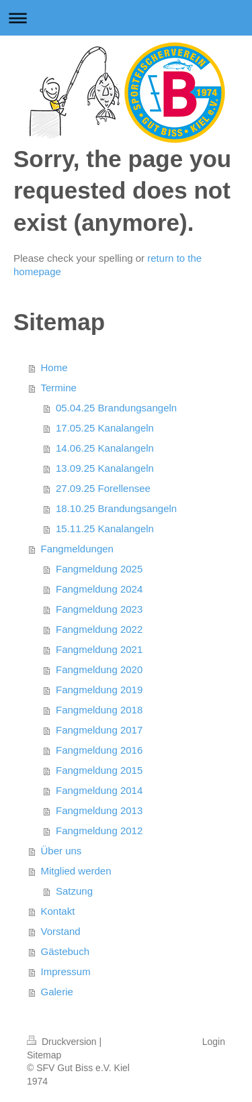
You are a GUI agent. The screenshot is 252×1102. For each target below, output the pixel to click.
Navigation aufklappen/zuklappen (126, 17)
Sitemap (44, 1055)
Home (54, 367)
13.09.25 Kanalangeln (105, 468)
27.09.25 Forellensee (103, 488)
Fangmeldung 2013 (99, 810)
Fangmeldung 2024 (99, 589)
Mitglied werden (76, 870)
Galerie (57, 991)
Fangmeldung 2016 (99, 750)
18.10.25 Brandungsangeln (116, 508)
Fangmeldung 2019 (99, 689)
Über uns (61, 850)
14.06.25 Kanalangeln (105, 448)
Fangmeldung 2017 (99, 730)
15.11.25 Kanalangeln (105, 528)
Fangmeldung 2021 (99, 649)
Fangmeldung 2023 (99, 609)
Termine (59, 387)
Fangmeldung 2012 (99, 830)
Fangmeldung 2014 (99, 790)
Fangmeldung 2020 (99, 669)
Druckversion (63, 1041)
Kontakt (58, 911)
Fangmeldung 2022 (99, 629)
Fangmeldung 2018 (99, 709)
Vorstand (61, 931)
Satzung (74, 891)
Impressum (66, 971)
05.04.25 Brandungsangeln (116, 407)
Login (213, 1041)
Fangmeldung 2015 (99, 770)
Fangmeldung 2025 (99, 568)
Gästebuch (65, 951)
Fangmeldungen (77, 548)
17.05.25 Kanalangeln (105, 428)
